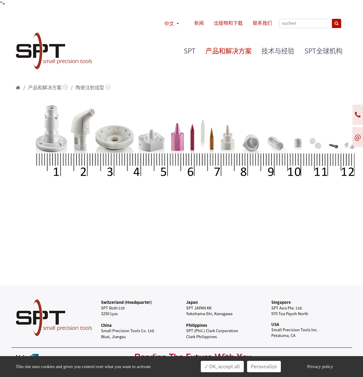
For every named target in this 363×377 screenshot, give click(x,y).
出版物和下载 (228, 23)
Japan (192, 302)
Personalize (264, 366)
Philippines (196, 325)
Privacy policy (320, 366)
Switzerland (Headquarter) (126, 302)
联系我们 (262, 23)
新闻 (199, 23)
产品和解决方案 (229, 50)
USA (275, 324)
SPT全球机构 (323, 50)
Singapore (281, 302)
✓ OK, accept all (222, 366)
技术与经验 (277, 50)
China (106, 325)
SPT (189, 50)
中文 (169, 23)
